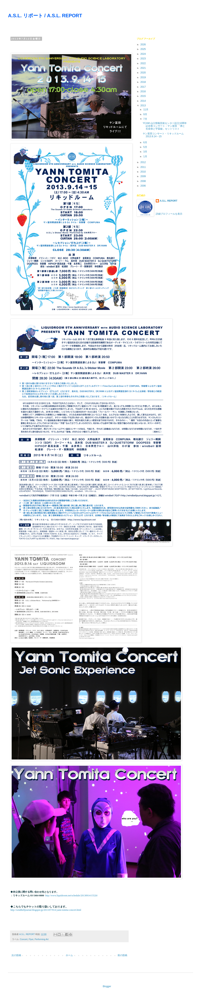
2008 (143, 181)
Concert (24, 939)
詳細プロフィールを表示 (169, 213)
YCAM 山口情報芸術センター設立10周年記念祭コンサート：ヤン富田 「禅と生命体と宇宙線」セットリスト (165, 126)
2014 (143, 100)
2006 (143, 185)
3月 (145, 151)
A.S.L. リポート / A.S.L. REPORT (45, 15)
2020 (143, 72)
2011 (143, 167)
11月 (146, 109)
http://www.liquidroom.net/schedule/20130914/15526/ (71, 895)
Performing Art (41, 939)
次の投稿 (16, 955)
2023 (143, 58)
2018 (143, 82)
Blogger (107, 986)
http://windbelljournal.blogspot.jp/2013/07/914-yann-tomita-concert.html (45, 910)
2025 (143, 49)
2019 (143, 77)
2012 (143, 162)
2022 (143, 63)
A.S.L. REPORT (168, 200)
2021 (143, 68)
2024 (143, 54)
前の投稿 (122, 955)
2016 (143, 91)
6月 (145, 142)
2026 (143, 44)
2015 (143, 96)
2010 (143, 171)
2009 (143, 176)
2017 (143, 86)
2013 (143, 105)
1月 (145, 156)
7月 (145, 119)
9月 (145, 114)
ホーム (69, 955)
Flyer (31, 939)
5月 (145, 147)
